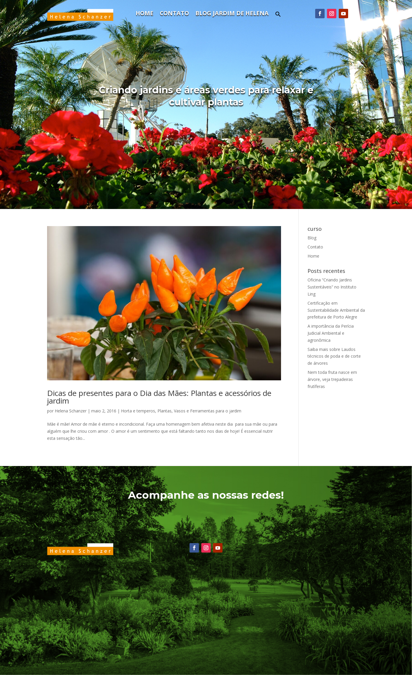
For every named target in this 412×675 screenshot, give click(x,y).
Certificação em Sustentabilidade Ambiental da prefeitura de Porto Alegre (336, 310)
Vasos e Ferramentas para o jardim (207, 411)
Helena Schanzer (71, 411)
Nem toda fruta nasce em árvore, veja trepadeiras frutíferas (332, 379)
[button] (278, 15)
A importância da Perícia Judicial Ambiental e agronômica (331, 333)
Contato (174, 14)
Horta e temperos (138, 411)
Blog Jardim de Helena (232, 14)
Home (144, 14)
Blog (312, 238)
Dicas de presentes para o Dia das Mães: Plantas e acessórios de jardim (159, 397)
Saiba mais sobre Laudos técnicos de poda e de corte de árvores (334, 356)
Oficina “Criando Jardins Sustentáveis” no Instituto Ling (332, 287)
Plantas (164, 411)
